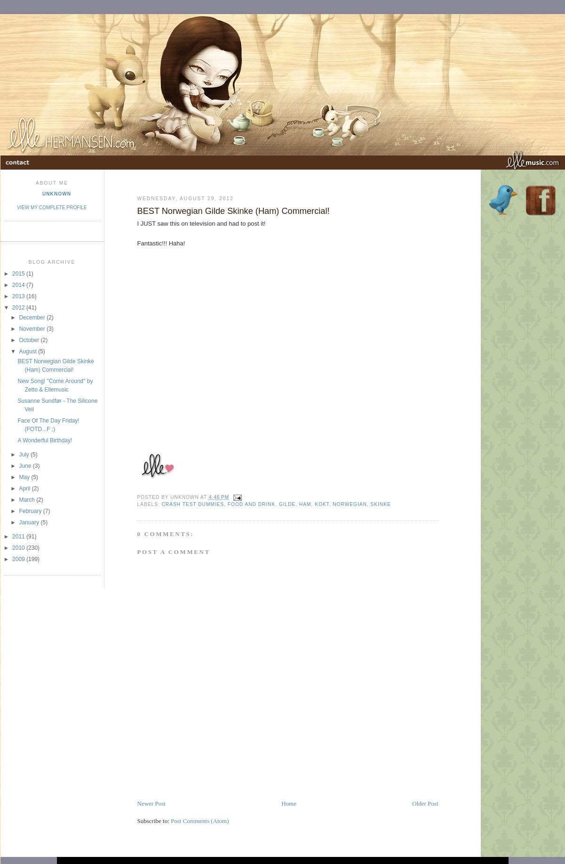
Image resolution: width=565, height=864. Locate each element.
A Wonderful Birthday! (44, 440)
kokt (322, 504)
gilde (287, 504)
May (25, 477)
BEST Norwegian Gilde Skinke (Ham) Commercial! (233, 211)
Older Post (425, 803)
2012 (19, 307)
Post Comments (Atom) (200, 820)
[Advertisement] (523, 377)
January (29, 522)
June (25, 466)
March (27, 500)
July (25, 454)
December (33, 317)
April (25, 488)
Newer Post (151, 803)
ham (305, 504)
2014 (19, 285)
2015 (19, 273)
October (29, 340)
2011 (19, 536)
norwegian (350, 504)
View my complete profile (52, 207)
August (28, 351)
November (33, 329)
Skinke (381, 504)
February (31, 511)
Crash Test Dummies (193, 504)
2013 (19, 296)
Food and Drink (251, 504)
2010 (19, 548)
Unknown (56, 193)
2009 (19, 559)
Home (288, 803)
